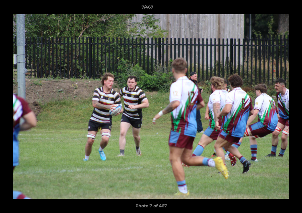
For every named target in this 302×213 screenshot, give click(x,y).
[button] (277, 8)
